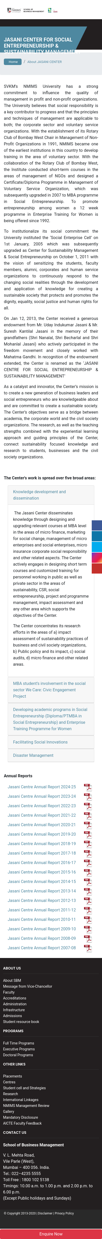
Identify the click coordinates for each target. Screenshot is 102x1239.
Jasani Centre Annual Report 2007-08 (50, 947)
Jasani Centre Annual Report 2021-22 (50, 815)
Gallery (8, 1111)
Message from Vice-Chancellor (27, 986)
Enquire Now (50, 1234)
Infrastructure (14, 1010)
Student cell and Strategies (24, 1088)
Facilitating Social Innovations (40, 742)
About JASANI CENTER (44, 62)
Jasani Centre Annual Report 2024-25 (50, 786)
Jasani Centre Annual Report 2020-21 (50, 824)
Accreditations (14, 998)
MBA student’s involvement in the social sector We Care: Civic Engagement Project (49, 690)
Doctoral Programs (18, 1055)
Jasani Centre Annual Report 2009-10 (50, 928)
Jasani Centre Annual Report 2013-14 (50, 891)
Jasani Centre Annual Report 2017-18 (50, 853)
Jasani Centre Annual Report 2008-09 (50, 938)
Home (13, 62)
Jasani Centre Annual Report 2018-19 (50, 843)
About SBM (12, 980)
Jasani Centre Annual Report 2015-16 (50, 872)
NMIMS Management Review (26, 1106)
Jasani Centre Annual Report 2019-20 (50, 834)
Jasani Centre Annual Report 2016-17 (50, 862)
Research (10, 1094)
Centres (9, 1082)
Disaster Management (33, 755)
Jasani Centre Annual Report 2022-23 (50, 805)
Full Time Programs (18, 1043)
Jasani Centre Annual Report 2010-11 (50, 919)
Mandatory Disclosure (20, 1117)
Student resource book (21, 1022)
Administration (14, 1004)
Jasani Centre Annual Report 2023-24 (50, 796)
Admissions (12, 1016)
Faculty (9, 992)
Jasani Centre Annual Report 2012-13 (50, 900)
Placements (12, 1076)
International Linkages (21, 1100)
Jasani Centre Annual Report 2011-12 (50, 910)
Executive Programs (19, 1049)
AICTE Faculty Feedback (22, 1123)
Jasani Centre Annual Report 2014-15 (50, 881)
